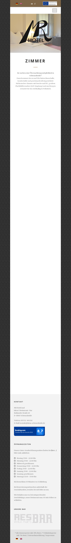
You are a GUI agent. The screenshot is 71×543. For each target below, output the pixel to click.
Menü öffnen (54, 10)
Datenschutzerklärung (36, 535)
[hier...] (54, 450)
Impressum (50, 535)
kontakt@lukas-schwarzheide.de (32, 423)
